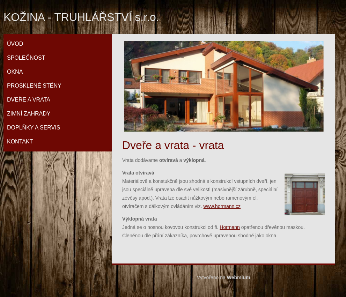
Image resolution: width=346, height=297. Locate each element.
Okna (15, 72)
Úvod (15, 44)
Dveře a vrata (28, 100)
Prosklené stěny (34, 86)
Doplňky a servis (33, 128)
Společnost (26, 58)
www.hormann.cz (222, 206)
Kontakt (20, 141)
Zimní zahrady (28, 114)
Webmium (238, 277)
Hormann (230, 227)
